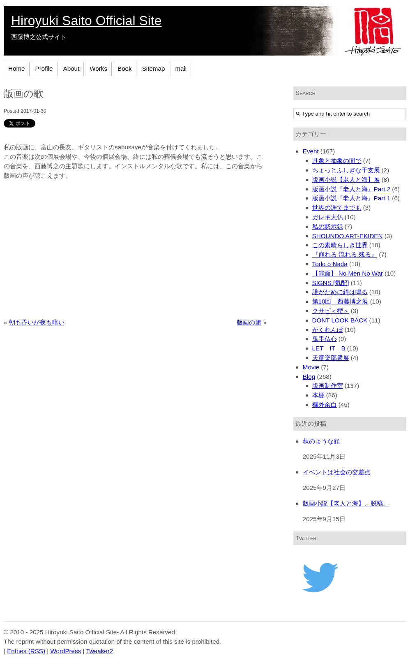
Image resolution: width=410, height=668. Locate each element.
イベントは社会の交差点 (337, 472)
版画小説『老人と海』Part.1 (351, 198)
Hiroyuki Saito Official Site (86, 20)
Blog (309, 376)
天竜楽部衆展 (330, 357)
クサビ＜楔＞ (330, 310)
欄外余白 (324, 404)
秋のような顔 (321, 441)
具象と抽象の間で (337, 160)
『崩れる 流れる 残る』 (344, 254)
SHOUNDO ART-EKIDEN (347, 235)
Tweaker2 (99, 650)
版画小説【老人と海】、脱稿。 (346, 503)
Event (311, 151)
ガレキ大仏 (327, 216)
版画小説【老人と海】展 (346, 179)
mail (181, 68)
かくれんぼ (327, 329)
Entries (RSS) (26, 650)
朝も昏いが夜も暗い (36, 322)
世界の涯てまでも (337, 207)
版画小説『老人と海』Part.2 (351, 189)
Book (124, 68)
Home (16, 68)
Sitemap (153, 68)
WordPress (65, 650)
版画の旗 (249, 322)
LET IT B (329, 348)
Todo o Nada (330, 263)
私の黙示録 (327, 226)
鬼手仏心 (324, 338)
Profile (44, 68)
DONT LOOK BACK (340, 320)
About (71, 68)
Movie (311, 367)
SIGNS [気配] (330, 282)
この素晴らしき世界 (340, 244)
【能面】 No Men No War (347, 273)
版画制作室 (327, 385)
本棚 (318, 395)
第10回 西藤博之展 (340, 301)
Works (98, 68)
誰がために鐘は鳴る (340, 291)
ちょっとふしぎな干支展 (346, 170)
